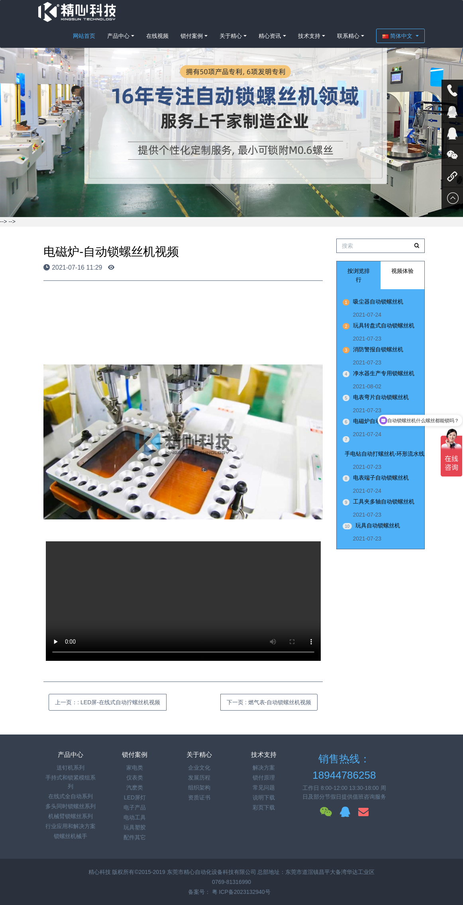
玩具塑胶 (135, 827)
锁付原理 (264, 777)
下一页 (269, 702)
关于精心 (231, 36)
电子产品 (135, 807)
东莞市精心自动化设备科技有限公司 (211, 872)
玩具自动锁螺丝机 (377, 525)
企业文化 (199, 767)
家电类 (134, 767)
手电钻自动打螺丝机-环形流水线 (385, 454)
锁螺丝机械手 (70, 836)
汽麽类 (134, 787)
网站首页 (84, 36)
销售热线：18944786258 (344, 767)
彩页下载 (264, 807)
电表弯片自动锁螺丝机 (381, 397)
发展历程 (199, 777)
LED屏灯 (135, 797)
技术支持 (309, 36)
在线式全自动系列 (70, 796)
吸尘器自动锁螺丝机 (378, 301)
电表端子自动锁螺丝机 (381, 477)
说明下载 (264, 797)
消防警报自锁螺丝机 (378, 349)
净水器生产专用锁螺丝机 (383, 373)
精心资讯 (270, 36)
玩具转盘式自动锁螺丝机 (383, 325)
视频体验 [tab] (402, 271)
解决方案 (264, 767)
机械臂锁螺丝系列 (70, 816)
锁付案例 (191, 36)
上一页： (107, 702)
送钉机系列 (70, 767)
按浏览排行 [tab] (358, 275)
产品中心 (118, 36)
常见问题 (264, 787)
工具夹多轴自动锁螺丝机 (383, 501)
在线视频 (157, 36)
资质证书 (199, 797)
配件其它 (135, 837)
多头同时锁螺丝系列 (70, 806)
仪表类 (134, 777)
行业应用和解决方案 (70, 826)
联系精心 (348, 36)
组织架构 (199, 787)
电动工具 (135, 817)
